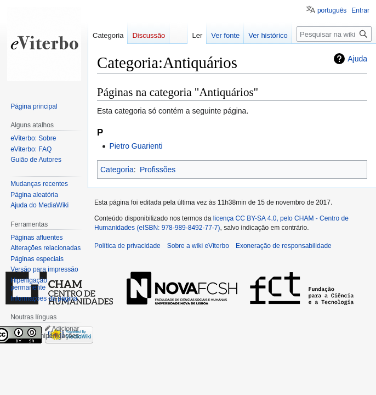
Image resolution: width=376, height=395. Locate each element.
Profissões (157, 169)
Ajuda (357, 58)
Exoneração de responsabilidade (284, 246)
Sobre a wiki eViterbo (198, 246)
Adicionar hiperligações (60, 332)
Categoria (117, 169)
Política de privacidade (127, 246)
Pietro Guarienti (135, 146)
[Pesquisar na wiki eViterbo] (334, 34)
